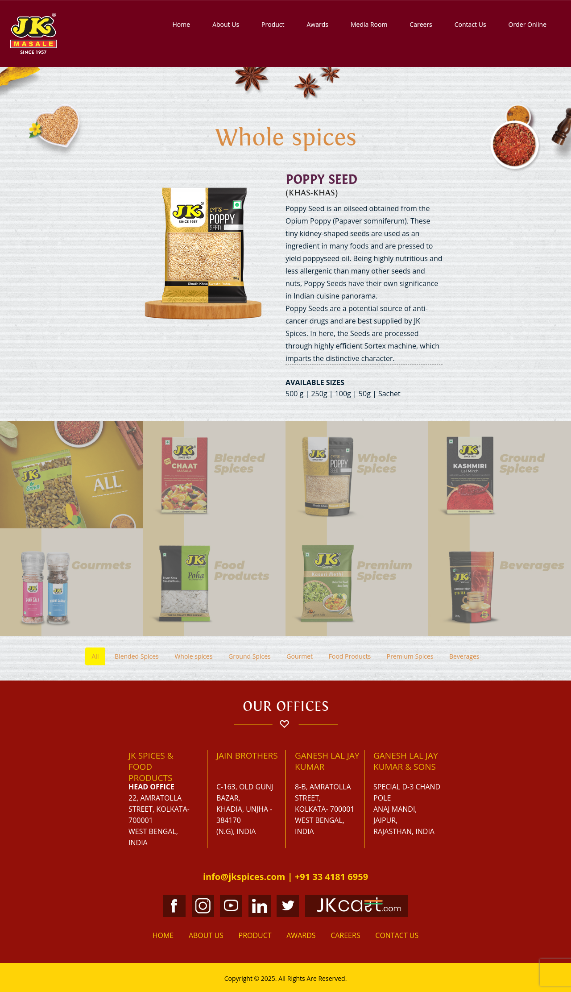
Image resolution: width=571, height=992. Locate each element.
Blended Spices (137, 656)
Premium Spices (410, 656)
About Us (225, 24)
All (95, 656)
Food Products (350, 656)
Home (181, 24)
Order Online (527, 24)
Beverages (464, 656)
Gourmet (299, 656)
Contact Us (470, 24)
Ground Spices (249, 656)
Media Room (369, 24)
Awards (317, 24)
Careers (421, 24)
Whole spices (193, 656)
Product (272, 24)
